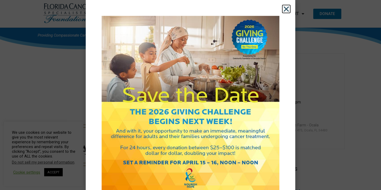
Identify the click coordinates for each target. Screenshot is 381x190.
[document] (190, 95)
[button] (286, 9)
